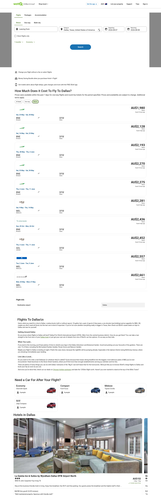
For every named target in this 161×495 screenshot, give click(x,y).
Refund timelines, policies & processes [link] (128, 461)
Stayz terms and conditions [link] (91, 461)
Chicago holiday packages (62, 254)
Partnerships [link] (17, 461)
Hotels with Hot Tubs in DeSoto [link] (26, 406)
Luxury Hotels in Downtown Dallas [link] (27, 401)
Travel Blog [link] (51, 472)
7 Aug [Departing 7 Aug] (109, 55)
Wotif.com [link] (16, 11)
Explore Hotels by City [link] (54, 461)
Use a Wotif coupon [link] (123, 465)
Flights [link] (24, 11)
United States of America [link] (35, 11)
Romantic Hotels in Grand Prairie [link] (92, 410)
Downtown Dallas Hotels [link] (89, 401)
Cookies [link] (85, 454)
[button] (80, 384)
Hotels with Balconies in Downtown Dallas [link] (95, 397)
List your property (117, 4)
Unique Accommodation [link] (55, 468)
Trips (137, 4)
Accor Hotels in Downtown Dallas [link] (27, 397)
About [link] (15, 450)
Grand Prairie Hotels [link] (23, 414)
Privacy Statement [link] (88, 450)
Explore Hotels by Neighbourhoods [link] (58, 454)
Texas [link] (46, 11)
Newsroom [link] (16, 465)
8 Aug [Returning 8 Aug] (130, 55)
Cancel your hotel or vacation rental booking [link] (130, 454)
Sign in (145, 4)
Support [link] (119, 450)
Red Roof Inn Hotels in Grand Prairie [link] (28, 410)
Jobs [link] (14, 454)
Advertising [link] (16, 472)
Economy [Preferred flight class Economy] (135, 48)
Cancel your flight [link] (122, 458)
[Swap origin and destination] (60, 54)
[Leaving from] (39, 54)
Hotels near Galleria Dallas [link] (90, 414)
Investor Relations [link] (18, 468)
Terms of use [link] (87, 458)
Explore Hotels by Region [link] (55, 450)
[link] (32, 374)
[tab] (68, 40)
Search (80, 69)
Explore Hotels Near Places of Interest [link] (59, 458)
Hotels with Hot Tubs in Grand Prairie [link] (94, 406)
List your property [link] (18, 458)
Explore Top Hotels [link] (53, 465)
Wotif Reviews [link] (52, 475)
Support (129, 4)
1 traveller (123, 48)
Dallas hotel (44, 222)
